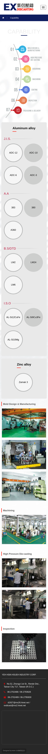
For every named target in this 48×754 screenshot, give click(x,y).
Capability (14, 18)
